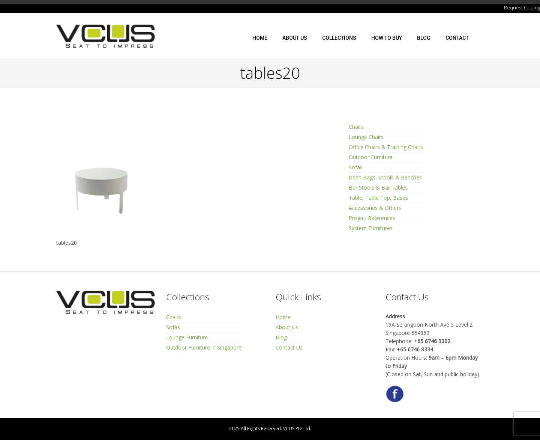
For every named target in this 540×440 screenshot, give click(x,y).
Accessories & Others (375, 207)
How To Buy (386, 38)
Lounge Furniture (187, 337)
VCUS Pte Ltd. (297, 428)
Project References (372, 218)
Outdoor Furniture (371, 157)
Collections (339, 38)
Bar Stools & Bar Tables (378, 187)
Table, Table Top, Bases (378, 197)
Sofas (356, 167)
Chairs (356, 126)
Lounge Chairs (366, 136)
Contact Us (289, 347)
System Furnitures (371, 228)
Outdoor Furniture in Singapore (204, 347)
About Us (294, 38)
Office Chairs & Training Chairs (386, 147)
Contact (457, 38)
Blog (423, 38)
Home (259, 38)
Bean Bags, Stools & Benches (385, 177)
